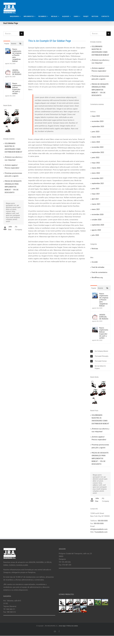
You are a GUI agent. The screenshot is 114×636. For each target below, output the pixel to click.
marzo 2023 (96, 137)
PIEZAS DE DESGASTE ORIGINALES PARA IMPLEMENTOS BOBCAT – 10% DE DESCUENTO (13, 186)
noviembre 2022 (97, 147)
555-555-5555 (103, 521)
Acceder (95, 262)
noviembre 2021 (97, 178)
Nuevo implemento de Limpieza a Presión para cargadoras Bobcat (16, 55)
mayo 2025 (96, 116)
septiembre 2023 (98, 126)
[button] (100, 351)
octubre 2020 (96, 220)
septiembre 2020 (98, 225)
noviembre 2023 (97, 121)
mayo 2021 (96, 194)
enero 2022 (96, 173)
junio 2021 (95, 189)
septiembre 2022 (98, 152)
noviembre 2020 (97, 214)
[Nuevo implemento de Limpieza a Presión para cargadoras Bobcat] (8, 49)
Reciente (13, 43)
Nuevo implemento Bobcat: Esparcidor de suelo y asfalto (16, 88)
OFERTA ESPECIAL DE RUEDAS (16, 72)
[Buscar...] (11, 34)
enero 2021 (96, 209)
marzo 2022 (96, 168)
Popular (6, 43)
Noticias (95, 249)
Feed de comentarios (99, 272)
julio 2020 (95, 235)
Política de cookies (72, 626)
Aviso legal (62, 626)
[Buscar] (21, 34)
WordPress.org (97, 277)
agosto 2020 (96, 230)
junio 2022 (95, 158)
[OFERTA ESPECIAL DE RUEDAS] (8, 71)
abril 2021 (95, 199)
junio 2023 (95, 132)
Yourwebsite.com (100, 532)
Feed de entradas (98, 267)
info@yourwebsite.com (98, 529)
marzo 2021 (96, 204)
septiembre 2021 (98, 183)
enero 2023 (96, 142)
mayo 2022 (96, 163)
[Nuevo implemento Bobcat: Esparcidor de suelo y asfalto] (8, 84)
